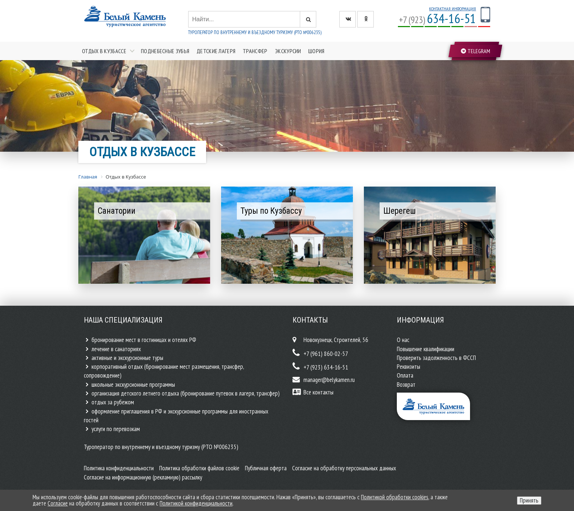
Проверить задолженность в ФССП (436, 358)
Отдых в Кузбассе (104, 51)
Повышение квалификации (425, 349)
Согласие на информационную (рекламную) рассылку (143, 477)
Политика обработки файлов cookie (199, 468)
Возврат (406, 385)
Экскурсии (288, 51)
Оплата (405, 375)
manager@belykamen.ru (329, 380)
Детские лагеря (216, 51)
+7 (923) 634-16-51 (325, 367)
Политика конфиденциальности (119, 468)
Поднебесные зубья (165, 51)
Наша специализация (123, 320)
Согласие (58, 503)
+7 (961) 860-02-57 (325, 354)
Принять (529, 500)
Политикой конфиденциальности (196, 503)
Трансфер (255, 51)
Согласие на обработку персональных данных (344, 468)
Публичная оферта (266, 468)
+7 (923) (437, 20)
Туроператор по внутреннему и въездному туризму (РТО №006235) (254, 32)
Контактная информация (452, 8)
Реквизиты (408, 367)
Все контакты (318, 392)
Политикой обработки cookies (394, 497)
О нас (403, 340)
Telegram (475, 51)
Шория (316, 51)
